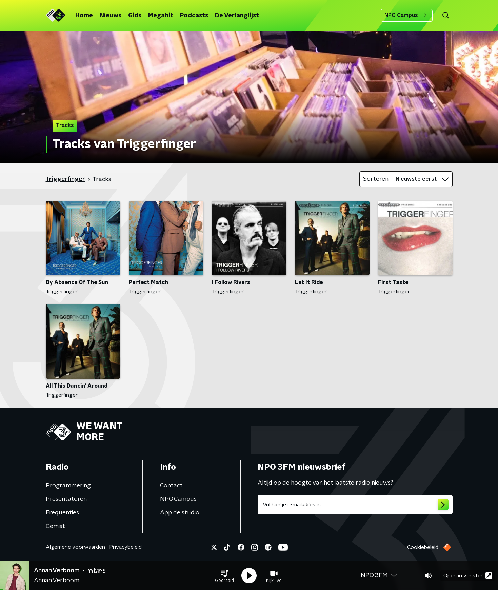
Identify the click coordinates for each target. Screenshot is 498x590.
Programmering (68, 486)
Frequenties (62, 513)
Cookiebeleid (422, 547)
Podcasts (194, 16)
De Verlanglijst (237, 16)
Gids (134, 16)
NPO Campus (406, 15)
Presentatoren (66, 499)
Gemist (55, 526)
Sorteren (376, 179)
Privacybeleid (125, 547)
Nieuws (110, 16)
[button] (224, 576)
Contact (171, 486)
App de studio (179, 513)
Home (84, 16)
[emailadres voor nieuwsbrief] (355, 504)
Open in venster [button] (467, 575)
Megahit (160, 16)
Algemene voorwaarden (75, 547)
